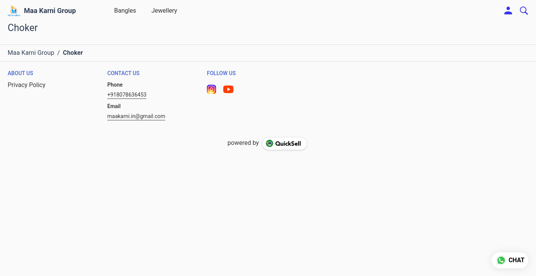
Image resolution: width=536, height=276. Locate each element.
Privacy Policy (27, 85)
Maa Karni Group (50, 11)
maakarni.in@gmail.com (136, 116)
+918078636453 (126, 95)
